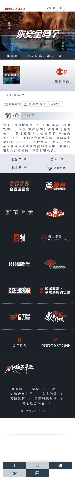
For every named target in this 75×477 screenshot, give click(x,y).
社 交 (59, 159)
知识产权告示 (22, 394)
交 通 (23, 159)
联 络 (23, 167)
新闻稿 (18, 389)
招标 (53, 389)
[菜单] (69, 7)
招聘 (36, 389)
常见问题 (50, 394)
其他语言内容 (34, 403)
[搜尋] (61, 7)
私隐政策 (18, 398)
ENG (48, 8)
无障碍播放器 (47, 398)
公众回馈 (60, 168)
